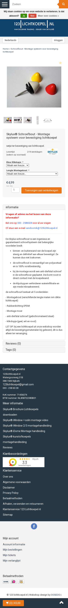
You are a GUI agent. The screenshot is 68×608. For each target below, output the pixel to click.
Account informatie (14, 544)
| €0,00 (13, 603)
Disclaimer (9, 487)
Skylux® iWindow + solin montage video (25, 420)
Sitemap (8, 514)
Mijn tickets (9, 555)
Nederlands (10, 40)
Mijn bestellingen (12, 549)
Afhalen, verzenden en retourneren (23, 503)
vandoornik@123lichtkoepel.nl (41, 228)
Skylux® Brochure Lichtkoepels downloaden (20, 412)
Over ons (8, 476)
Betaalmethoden (12, 498)
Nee (32, 16)
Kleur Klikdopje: (14, 162)
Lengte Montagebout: (17, 170)
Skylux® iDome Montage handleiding (24, 431)
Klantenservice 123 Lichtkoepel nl (22, 509)
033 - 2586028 (24, 223)
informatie (12, 207)
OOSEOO (55, 594)
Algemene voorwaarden (17, 482)
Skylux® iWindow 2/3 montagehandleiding (27, 425)
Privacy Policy (10, 492)
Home (6, 49)
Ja (23, 16)
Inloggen (58, 40)
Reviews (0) (13, 343)
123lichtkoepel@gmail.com (18, 384)
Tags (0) (11, 349)
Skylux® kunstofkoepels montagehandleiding (17, 439)
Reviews (8, 447)
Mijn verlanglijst (11, 560)
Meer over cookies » (48, 16)
